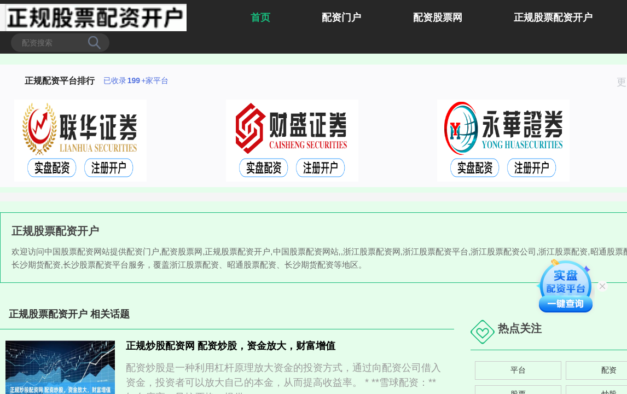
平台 (518, 370)
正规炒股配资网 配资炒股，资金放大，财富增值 (230, 345)
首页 (260, 17)
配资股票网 (437, 17)
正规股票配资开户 (553, 17)
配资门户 (341, 17)
